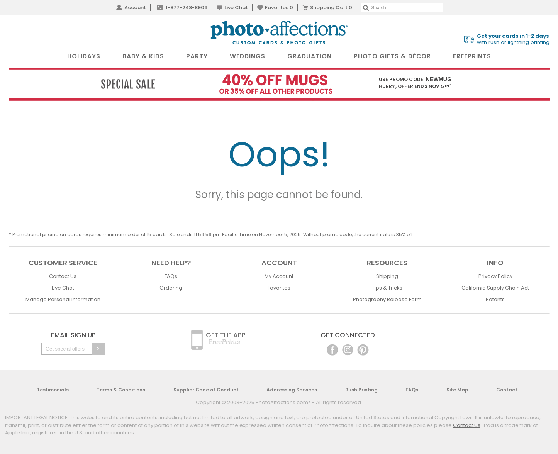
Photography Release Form (387, 299)
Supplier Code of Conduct (206, 389)
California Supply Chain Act (495, 287)
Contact (506, 389)
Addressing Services (291, 389)
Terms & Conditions (121, 389)
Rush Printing (361, 389)
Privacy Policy (495, 276)
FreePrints (472, 56)
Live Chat (236, 7)
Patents (495, 299)
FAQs (171, 276)
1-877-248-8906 (186, 7)
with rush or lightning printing (513, 39)
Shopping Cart (331, 7)
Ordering (170, 287)
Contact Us (62, 276)
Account (135, 7)
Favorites (279, 7)
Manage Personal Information (62, 299)
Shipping (387, 276)
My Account (279, 276)
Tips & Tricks (387, 287)
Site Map (457, 389)
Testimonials (53, 389)
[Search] (401, 7)
